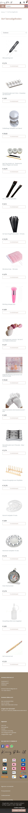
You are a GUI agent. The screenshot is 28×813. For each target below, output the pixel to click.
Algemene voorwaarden (7, 786)
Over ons (3, 725)
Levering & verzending (7, 800)
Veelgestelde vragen (6, 734)
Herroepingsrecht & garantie (8, 732)
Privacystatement (5, 791)
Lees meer (19, 805)
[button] (26, 6)
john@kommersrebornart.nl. (19, 710)
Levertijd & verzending (7, 730)
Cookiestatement (5, 795)
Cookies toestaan (19, 810)
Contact (3, 729)
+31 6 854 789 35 (5, 690)
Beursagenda (4, 727)
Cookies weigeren (19, 807)
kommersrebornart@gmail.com (9, 688)
